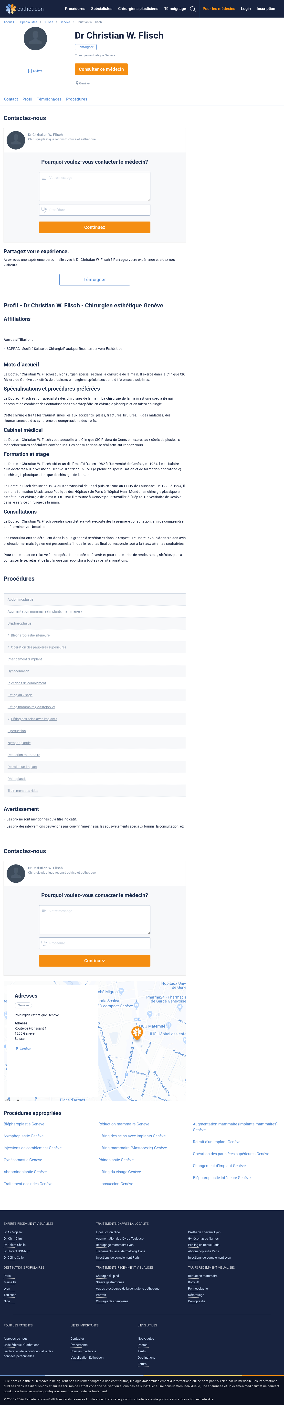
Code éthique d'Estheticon (21, 1345)
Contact (11, 99)
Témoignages (176, 8)
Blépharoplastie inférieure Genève (222, 1177)
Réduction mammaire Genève (123, 1124)
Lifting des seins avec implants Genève (132, 1136)
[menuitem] (75, 9)
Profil (27, 99)
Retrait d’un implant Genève (216, 1142)
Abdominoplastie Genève (25, 1172)
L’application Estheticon (87, 1357)
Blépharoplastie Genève (24, 1124)
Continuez (94, 227)
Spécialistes (101, 8)
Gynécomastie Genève (23, 1160)
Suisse (48, 22)
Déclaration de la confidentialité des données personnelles (28, 1353)
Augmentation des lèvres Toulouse (120, 1238)
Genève (65, 22)
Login (246, 8)
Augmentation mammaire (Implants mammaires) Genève (235, 1127)
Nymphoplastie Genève (23, 1136)
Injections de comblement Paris (118, 1257)
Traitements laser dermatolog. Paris (120, 1251)
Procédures (75, 8)
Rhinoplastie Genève (116, 1160)
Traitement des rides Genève (28, 1184)
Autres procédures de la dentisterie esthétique (127, 1288)
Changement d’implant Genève (219, 1165)
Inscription (266, 8)
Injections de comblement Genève (33, 1148)
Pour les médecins (219, 8)
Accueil (9, 22)
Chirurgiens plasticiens (138, 8)
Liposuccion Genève (115, 1184)
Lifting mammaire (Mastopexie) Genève (132, 1148)
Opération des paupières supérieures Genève (231, 1154)
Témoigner (86, 47)
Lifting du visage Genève (119, 1172)
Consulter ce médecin (101, 69)
